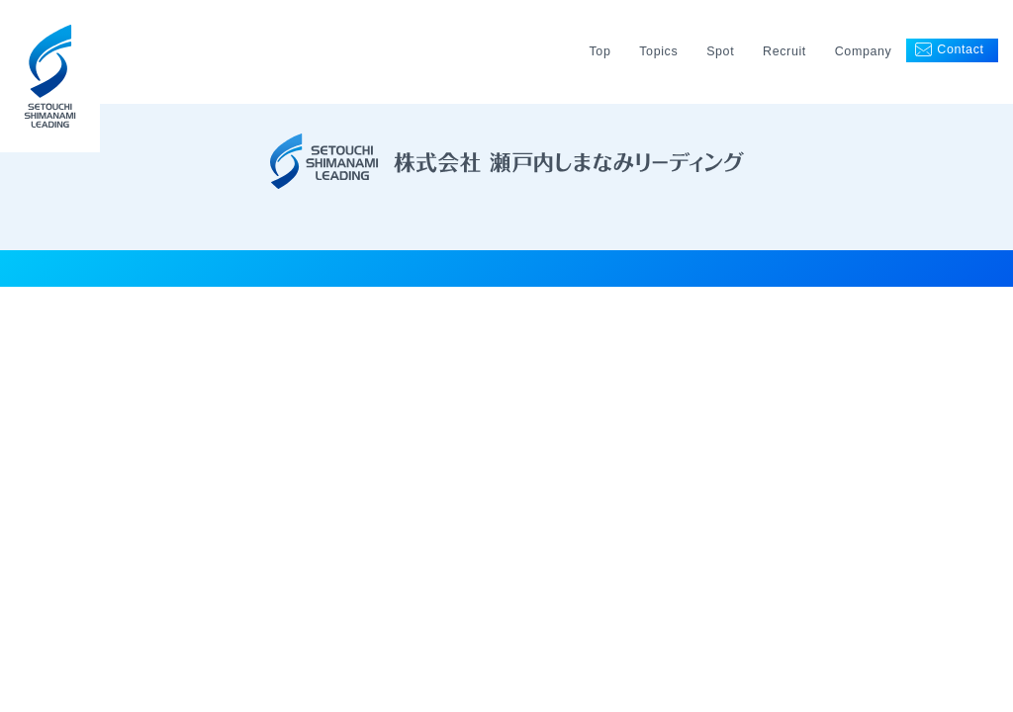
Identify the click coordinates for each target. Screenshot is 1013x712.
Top (599, 51)
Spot (720, 51)
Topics (658, 51)
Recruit (784, 51)
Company (863, 51)
